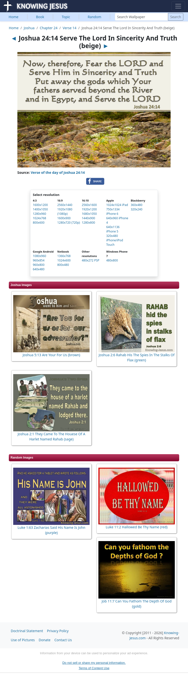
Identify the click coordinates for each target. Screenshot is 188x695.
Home (13, 16)
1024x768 (39, 218)
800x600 (39, 222)
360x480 (136, 205)
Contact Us (63, 640)
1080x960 (39, 256)
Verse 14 (69, 28)
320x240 (136, 209)
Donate (44, 640)
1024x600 (63, 260)
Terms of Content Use (94, 668)
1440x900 (88, 218)
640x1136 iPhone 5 (112, 229)
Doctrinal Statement (27, 630)
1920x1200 (89, 209)
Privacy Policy (58, 630)
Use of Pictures (23, 640)
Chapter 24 (48, 28)
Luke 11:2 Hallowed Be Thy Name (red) (137, 527)
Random (94, 16)
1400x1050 (40, 209)
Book (40, 16)
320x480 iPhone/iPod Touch (114, 240)
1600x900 (63, 218)
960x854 (39, 260)
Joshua (29, 28)
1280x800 (88, 222)
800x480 (63, 265)
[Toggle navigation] (178, 6)
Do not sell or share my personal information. (94, 663)
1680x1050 (89, 214)
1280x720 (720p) (68, 222)
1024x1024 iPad (117, 205)
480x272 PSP (90, 260)
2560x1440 (64, 205)
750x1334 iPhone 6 (112, 211)
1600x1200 (40, 205)
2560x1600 (89, 205)
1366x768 (63, 256)
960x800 (39, 265)
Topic (66, 16)
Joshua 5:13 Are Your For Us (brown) (51, 355)
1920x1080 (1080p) (64, 211)
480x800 (112, 260)
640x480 (39, 269)
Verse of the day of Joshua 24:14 (58, 172)
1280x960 (39, 214)
